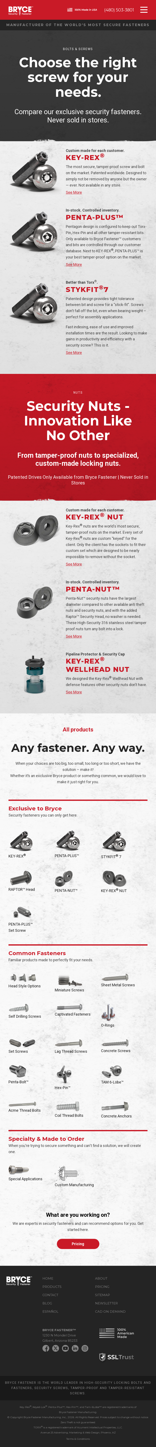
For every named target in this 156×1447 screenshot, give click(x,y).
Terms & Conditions (78, 1438)
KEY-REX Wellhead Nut (98, 665)
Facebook (45, 1348)
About (101, 1278)
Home (47, 1278)
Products (52, 1287)
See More (74, 192)
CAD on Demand (110, 1311)
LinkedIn (75, 1348)
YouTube (65, 1348)
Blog (47, 1303)
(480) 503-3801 (119, 10)
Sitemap (102, 1295)
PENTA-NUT (93, 589)
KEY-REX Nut (95, 517)
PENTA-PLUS (95, 217)
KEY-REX (85, 157)
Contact (50, 1295)
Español (50, 1311)
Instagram (85, 1348)
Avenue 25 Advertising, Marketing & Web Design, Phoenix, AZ (78, 1432)
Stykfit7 (87, 289)
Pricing (78, 1244)
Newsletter (106, 1303)
